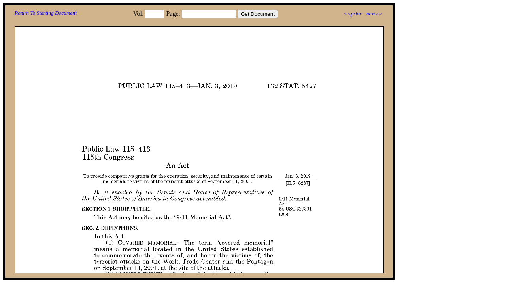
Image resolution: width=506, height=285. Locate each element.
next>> (374, 14)
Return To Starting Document (46, 13)
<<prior (352, 14)
